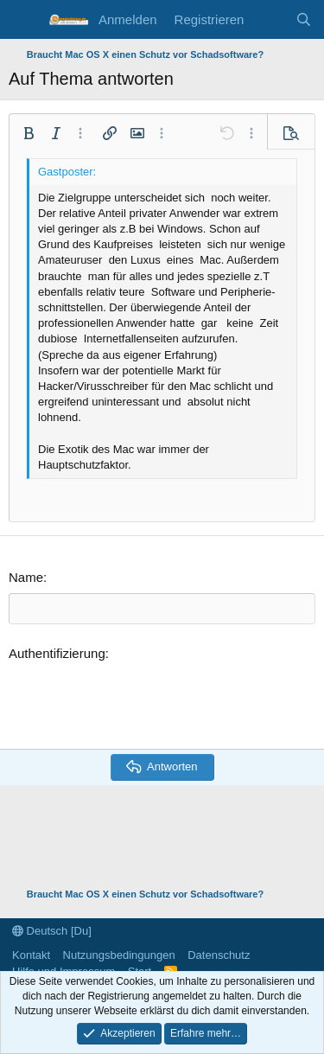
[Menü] (23, 20)
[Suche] (304, 19)
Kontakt (31, 955)
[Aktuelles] (269, 19)
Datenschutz (218, 955)
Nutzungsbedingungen (119, 955)
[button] (28, 133)
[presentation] (140, 702)
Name (26, 577)
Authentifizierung (57, 653)
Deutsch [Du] (52, 930)
